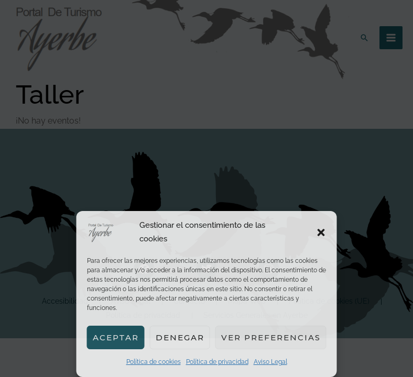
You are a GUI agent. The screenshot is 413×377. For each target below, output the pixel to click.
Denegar (180, 337)
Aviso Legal (270, 361)
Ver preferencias (271, 337)
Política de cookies (153, 361)
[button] (321, 232)
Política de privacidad (217, 361)
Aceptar (116, 337)
